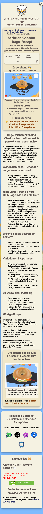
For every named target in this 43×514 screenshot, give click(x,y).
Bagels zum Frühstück (15, 32)
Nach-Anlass (19, 30)
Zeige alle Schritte (23, 118)
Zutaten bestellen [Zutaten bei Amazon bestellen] (23, 484)
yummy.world (8, 30)
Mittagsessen (31, 30)
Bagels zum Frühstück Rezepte (20, 402)
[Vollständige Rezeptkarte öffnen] (36, 75)
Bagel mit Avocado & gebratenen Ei (22, 390)
